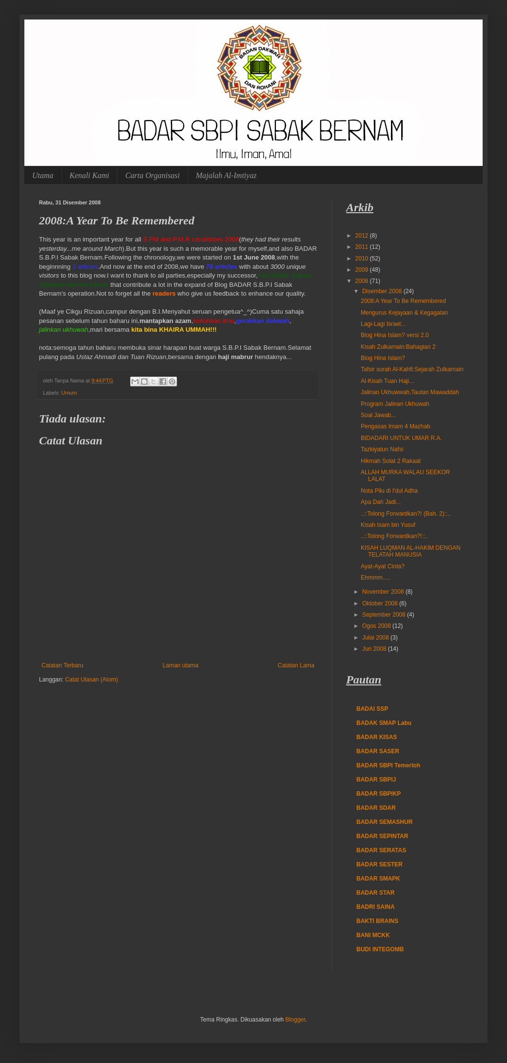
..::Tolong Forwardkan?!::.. (395, 536)
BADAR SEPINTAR (382, 836)
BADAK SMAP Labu (383, 723)
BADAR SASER (377, 751)
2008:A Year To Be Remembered (403, 301)
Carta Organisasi (152, 175)
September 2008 (384, 614)
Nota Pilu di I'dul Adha (389, 490)
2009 (362, 269)
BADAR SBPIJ (376, 779)
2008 (362, 281)
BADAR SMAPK (378, 878)
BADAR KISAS (376, 737)
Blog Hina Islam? (383, 358)
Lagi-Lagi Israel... (383, 324)
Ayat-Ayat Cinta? (383, 566)
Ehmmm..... (375, 577)
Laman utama (180, 665)
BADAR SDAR (376, 807)
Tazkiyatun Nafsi (382, 449)
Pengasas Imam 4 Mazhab (395, 426)
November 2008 (384, 591)
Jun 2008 (375, 648)
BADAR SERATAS (381, 850)
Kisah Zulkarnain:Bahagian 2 (398, 346)
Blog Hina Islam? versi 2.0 (395, 335)
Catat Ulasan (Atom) (91, 679)
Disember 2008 (383, 291)
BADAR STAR (375, 892)
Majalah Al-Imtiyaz (226, 175)
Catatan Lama (296, 665)
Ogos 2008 (377, 625)
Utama (43, 175)
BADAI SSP (372, 708)
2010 (362, 258)
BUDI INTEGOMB (380, 949)
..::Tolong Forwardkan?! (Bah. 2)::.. (406, 513)
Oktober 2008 (380, 603)
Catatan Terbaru (62, 665)
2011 (362, 246)
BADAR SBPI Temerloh (388, 765)
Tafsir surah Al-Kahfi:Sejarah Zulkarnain (412, 369)
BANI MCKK (373, 935)
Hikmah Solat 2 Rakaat (391, 461)
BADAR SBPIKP (378, 793)
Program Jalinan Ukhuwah (395, 404)
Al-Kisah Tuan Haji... (387, 381)
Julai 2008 (376, 637)
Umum (69, 393)
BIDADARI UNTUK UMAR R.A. (401, 438)
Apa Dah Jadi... (381, 502)
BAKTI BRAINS (377, 921)
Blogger (295, 1019)
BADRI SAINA (375, 906)
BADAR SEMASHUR (384, 822)
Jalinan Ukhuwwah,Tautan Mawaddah (410, 392)
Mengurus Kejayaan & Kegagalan (404, 312)
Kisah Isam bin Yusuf (388, 524)
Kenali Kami (89, 175)
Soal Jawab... (378, 415)
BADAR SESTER (379, 864)
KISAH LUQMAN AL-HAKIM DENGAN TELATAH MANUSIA (411, 551)
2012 (362, 235)
